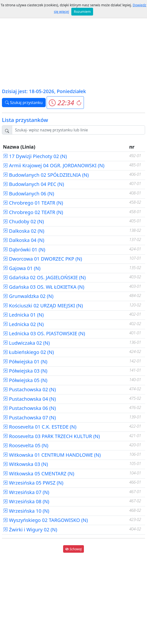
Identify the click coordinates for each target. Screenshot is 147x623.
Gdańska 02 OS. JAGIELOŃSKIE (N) (44, 277)
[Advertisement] (73, 51)
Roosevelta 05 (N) (25, 445)
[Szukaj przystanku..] (78, 130)
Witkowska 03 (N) (25, 464)
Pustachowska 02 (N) (29, 389)
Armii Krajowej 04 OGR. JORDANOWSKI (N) (53, 165)
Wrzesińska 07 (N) (26, 492)
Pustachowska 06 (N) (29, 408)
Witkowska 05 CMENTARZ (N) (38, 473)
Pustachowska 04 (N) (29, 399)
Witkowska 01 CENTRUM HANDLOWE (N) (52, 455)
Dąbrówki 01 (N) (24, 249)
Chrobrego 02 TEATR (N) (33, 212)
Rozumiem (82, 11)
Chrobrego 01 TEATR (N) (33, 203)
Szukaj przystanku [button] (24, 102)
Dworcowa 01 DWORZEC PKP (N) (42, 259)
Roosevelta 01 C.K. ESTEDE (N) (39, 426)
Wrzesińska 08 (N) (26, 501)
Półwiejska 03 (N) (25, 370)
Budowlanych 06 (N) (28, 193)
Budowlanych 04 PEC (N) (33, 184)
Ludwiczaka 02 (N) (26, 343)
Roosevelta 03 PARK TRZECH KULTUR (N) (51, 436)
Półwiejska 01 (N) (25, 361)
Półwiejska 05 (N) (25, 380)
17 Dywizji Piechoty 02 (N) (35, 156)
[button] (65, 102)
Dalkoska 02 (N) (23, 231)
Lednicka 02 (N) (23, 324)
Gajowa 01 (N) (21, 268)
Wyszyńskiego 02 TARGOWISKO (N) (45, 520)
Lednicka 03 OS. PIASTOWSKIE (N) (44, 333)
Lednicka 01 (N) (23, 315)
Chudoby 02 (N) (23, 221)
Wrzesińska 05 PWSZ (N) (33, 482)
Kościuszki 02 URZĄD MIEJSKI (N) (43, 305)
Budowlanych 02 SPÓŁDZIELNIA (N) (46, 175)
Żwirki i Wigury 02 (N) (30, 529)
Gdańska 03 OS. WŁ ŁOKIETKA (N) (43, 287)
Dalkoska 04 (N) (23, 240)
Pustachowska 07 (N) (29, 417)
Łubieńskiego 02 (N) (28, 352)
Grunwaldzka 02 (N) (28, 296)
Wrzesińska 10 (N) (26, 511)
